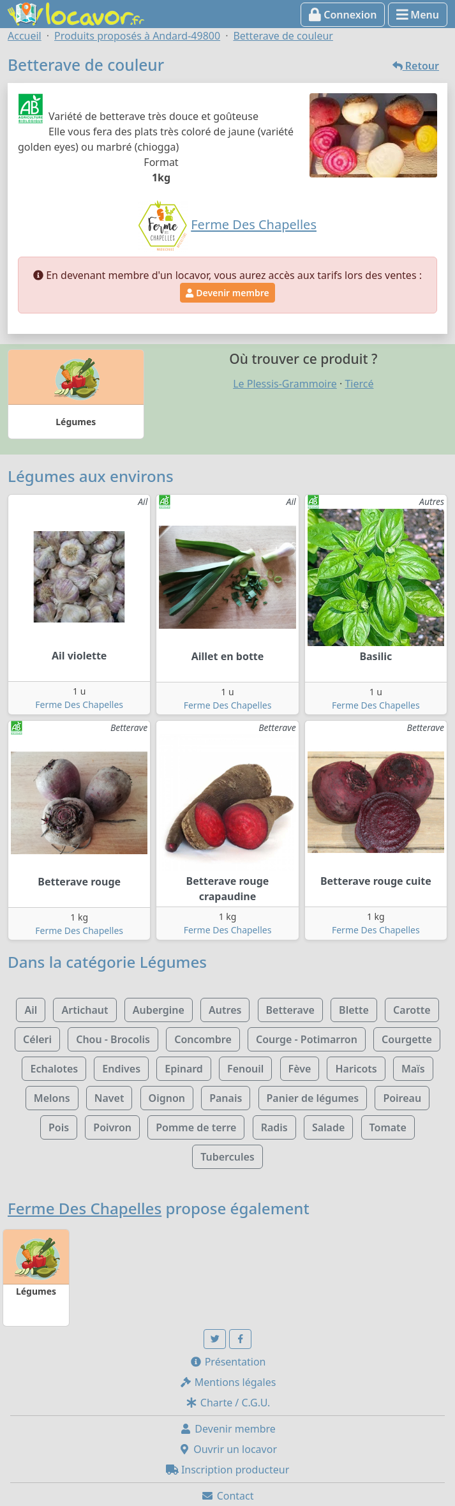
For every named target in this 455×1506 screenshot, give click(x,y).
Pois (58, 1127)
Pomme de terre (196, 1127)
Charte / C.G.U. (228, 1403)
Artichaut (84, 1010)
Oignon (167, 1098)
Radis (274, 1127)
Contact (227, 1496)
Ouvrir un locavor (227, 1449)
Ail (30, 1010)
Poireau (402, 1098)
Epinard (184, 1069)
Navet (109, 1098)
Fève (299, 1069)
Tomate (388, 1127)
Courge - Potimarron (306, 1039)
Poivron (112, 1127)
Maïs (413, 1069)
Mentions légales (227, 1382)
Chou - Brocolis (113, 1039)
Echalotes (54, 1069)
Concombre (203, 1039)
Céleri (37, 1039)
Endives (121, 1069)
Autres (225, 1010)
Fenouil (245, 1069)
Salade (328, 1127)
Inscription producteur (228, 1470)
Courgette (407, 1039)
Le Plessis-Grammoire (285, 384)
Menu (417, 15)
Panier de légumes (313, 1098)
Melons (52, 1098)
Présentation (228, 1362)
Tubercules (227, 1157)
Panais (225, 1098)
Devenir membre (227, 293)
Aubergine (158, 1010)
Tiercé (359, 384)
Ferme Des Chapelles (79, 704)
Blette (354, 1010)
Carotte (411, 1010)
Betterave (290, 1010)
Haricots (356, 1069)
